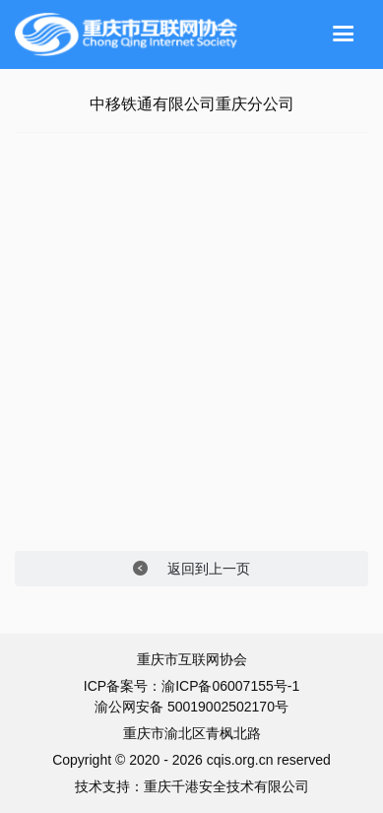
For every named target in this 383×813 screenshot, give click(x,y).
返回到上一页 (191, 569)
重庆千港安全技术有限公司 (226, 786)
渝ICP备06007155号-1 (230, 686)
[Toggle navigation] (343, 34)
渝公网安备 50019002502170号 (191, 706)
